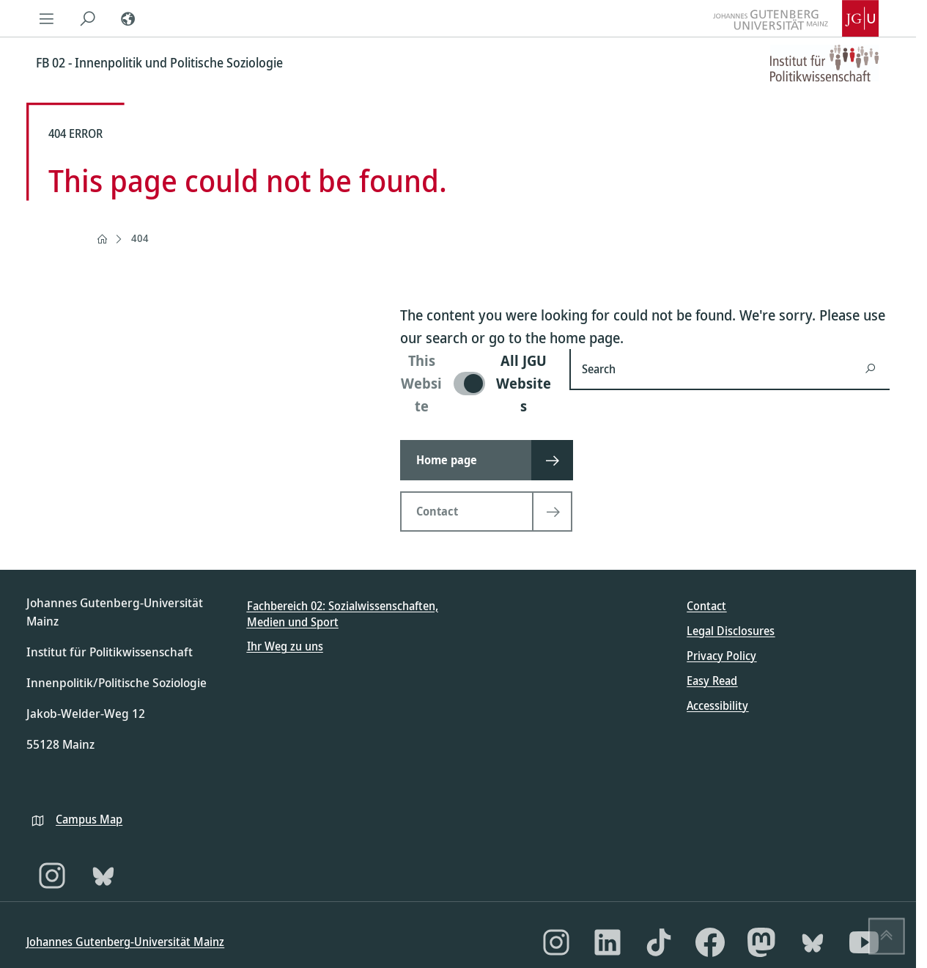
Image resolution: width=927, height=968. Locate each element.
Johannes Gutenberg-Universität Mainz (125, 942)
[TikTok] (658, 942)
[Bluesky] (103, 875)
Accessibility (717, 705)
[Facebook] (710, 942)
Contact (706, 606)
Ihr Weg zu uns (285, 646)
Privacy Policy (721, 656)
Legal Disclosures (731, 631)
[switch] (476, 383)
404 (140, 238)
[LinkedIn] (607, 942)
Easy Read (712, 680)
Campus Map (89, 819)
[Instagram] (52, 875)
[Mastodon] (761, 942)
